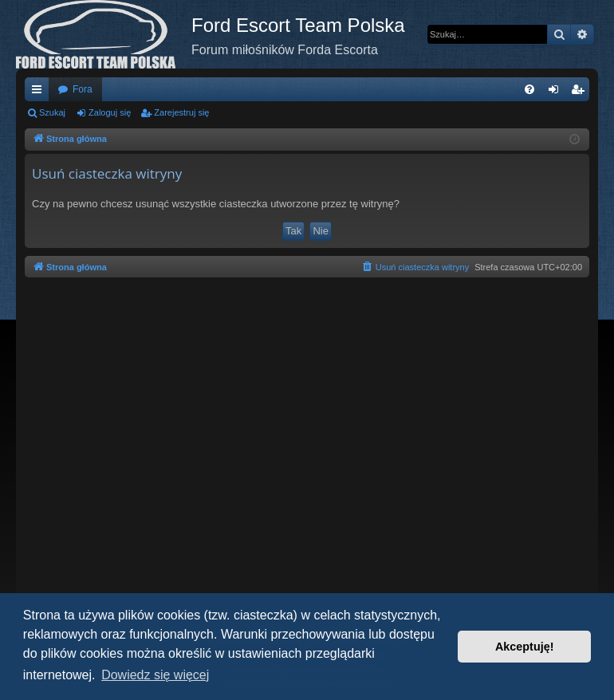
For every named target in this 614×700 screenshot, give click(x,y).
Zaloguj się (110, 112)
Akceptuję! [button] (524, 646)
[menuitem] (529, 89)
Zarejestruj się (181, 112)
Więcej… (40, 92)
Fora (82, 89)
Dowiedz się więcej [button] (155, 675)
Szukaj (52, 112)
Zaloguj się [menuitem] (557, 92)
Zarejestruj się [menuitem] (580, 92)
